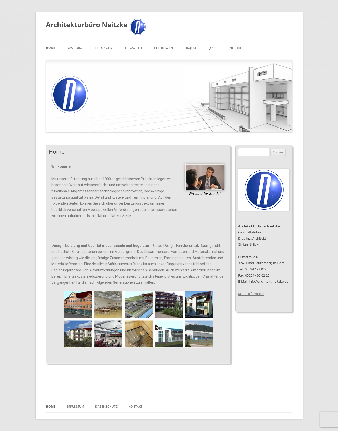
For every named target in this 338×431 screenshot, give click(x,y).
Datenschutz (106, 406)
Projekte (191, 48)
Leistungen (102, 48)
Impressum (75, 406)
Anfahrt (235, 48)
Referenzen (163, 48)
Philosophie (133, 48)
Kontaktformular (251, 293)
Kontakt (135, 406)
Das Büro (74, 48)
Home (50, 48)
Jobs (212, 48)
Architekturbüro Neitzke (86, 24)
